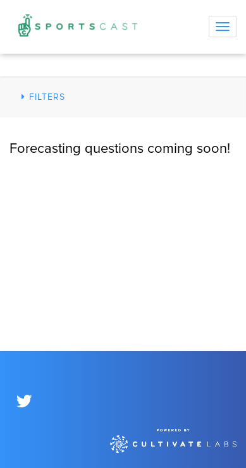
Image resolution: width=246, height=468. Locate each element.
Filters (41, 97)
